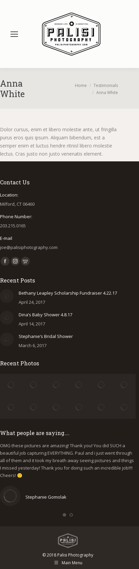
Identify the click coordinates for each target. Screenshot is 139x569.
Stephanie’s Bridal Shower (46, 336)
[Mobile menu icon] (14, 34)
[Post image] (7, 296)
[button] (64, 515)
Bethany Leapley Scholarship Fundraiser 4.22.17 (68, 293)
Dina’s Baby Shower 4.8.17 (45, 315)
